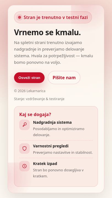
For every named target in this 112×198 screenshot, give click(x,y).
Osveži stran (29, 78)
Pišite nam (64, 78)
